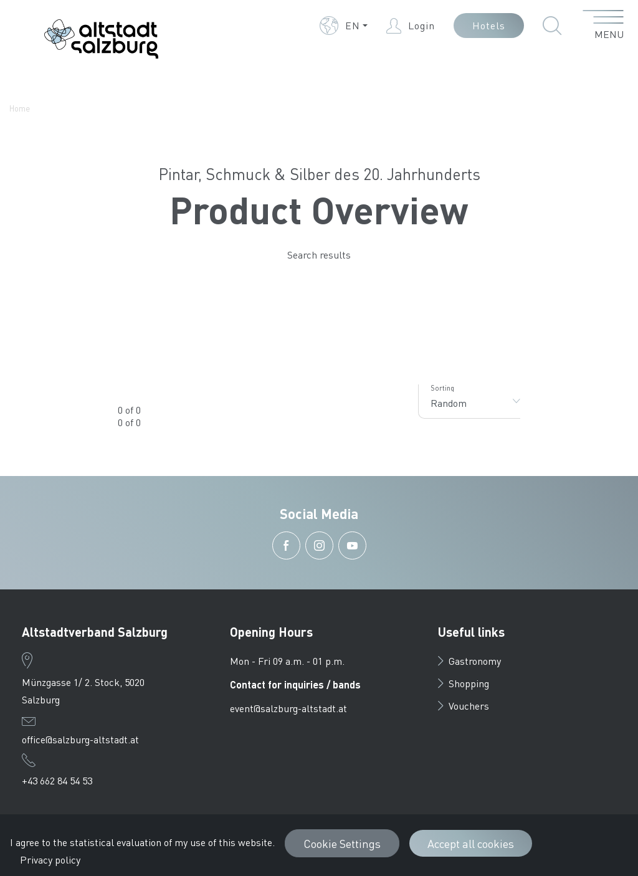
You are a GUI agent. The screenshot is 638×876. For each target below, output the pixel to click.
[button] (344, 25)
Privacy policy (50, 859)
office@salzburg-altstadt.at (80, 739)
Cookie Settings (342, 843)
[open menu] (603, 25)
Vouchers (463, 705)
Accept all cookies (470, 843)
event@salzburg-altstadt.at (288, 708)
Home (19, 108)
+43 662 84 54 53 (57, 780)
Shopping (463, 683)
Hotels (488, 25)
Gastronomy (469, 660)
